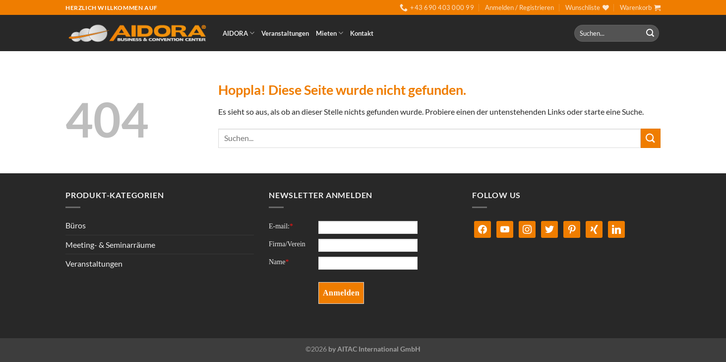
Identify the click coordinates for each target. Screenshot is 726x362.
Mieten (329, 33)
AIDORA (238, 33)
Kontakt (361, 33)
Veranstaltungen (285, 33)
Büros (75, 225)
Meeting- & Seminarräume (110, 244)
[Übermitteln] (650, 33)
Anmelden (341, 293)
